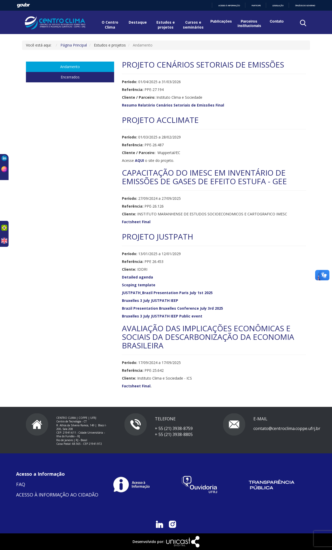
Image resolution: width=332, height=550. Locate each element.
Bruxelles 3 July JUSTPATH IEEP (150, 300)
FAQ (20, 484)
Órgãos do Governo (305, 5)
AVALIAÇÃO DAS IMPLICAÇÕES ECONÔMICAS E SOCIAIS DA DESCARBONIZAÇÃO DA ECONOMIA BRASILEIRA (208, 337)
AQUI (139, 160)
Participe (256, 5)
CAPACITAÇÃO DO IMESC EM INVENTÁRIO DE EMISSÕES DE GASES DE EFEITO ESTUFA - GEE (204, 177)
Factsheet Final (136, 221)
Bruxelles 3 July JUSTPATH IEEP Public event (162, 316)
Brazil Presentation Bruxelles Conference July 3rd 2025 (172, 308)
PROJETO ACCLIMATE (160, 120)
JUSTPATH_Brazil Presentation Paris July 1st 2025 (167, 292)
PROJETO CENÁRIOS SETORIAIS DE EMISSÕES (203, 64)
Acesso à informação (229, 5)
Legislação (277, 5)
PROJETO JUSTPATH (157, 236)
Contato (277, 22)
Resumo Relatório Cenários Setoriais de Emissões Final (173, 105)
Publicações (221, 22)
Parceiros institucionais (249, 24)
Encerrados (70, 77)
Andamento (70, 66)
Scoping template (138, 284)
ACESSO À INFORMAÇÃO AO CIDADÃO (57, 495)
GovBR (23, 5)
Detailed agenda (138, 277)
